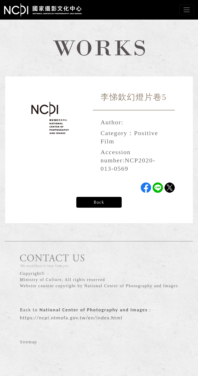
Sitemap (28, 342)
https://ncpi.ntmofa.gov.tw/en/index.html (71, 318)
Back (99, 202)
